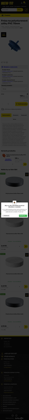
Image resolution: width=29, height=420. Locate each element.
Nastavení (6, 215)
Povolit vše (23, 215)
